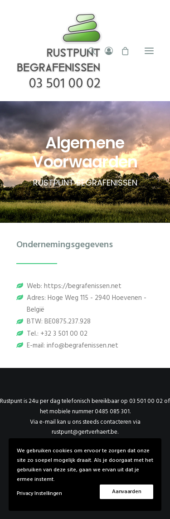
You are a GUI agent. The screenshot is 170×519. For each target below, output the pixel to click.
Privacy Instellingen (39, 493)
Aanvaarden (126, 491)
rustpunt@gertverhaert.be (84, 432)
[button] (149, 50)
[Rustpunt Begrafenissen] (85, 50)
